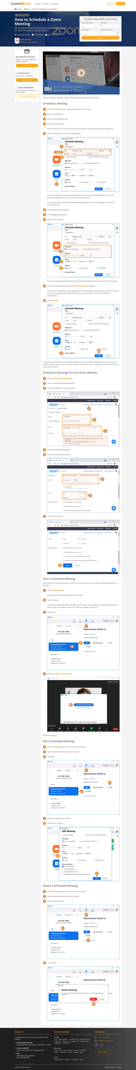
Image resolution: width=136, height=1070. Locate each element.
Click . (53, 300)
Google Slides (58, 1043)
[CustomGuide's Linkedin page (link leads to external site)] (96, 1045)
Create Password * (107, 29)
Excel (60, 1050)
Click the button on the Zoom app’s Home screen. (69, 109)
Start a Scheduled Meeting (59, 578)
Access (56, 1050)
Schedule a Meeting (55, 103)
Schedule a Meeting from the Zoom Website (70, 372)
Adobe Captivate (58, 1059)
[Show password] (118, 33)
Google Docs (57, 1041)
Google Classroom (85, 1039)
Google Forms (75, 1041)
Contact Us (55, 4)
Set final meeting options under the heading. (71, 286)
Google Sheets (84, 1041)
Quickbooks (75, 1059)
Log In (111, 4)
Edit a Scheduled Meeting (58, 741)
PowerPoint (63, 1052)
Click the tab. (55, 590)
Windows (75, 1052)
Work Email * (85, 29)
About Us (19, 1032)
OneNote (83, 1050)
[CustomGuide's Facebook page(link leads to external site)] (101, 1045)
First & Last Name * (87, 22)
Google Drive (66, 1041)
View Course (27, 80)
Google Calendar (63, 1039)
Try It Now (27, 65)
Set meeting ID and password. (58, 210)
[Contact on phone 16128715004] (107, 1037)
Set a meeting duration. (55, 124)
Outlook (56, 1052)
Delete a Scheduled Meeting (60, 885)
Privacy (119, 1067)
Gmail (55, 1039)
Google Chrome (73, 1039)
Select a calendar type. (55, 219)
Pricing (45, 4)
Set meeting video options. (57, 214)
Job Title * (104, 22)
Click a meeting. (53, 600)
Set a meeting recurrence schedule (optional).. (64, 133)
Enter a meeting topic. (55, 114)
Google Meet (66, 1043)
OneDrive (76, 1050)
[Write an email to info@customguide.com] (107, 1041)
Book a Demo (102, 1052)
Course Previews (62, 1032)
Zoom (28, 9)
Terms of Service (110, 1067)
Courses (38, 4)
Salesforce (68, 1059)
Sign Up (120, 4)
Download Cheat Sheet (27, 96)
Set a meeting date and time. (57, 119)
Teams (70, 1052)
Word (81, 1052)
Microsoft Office (67, 1050)
